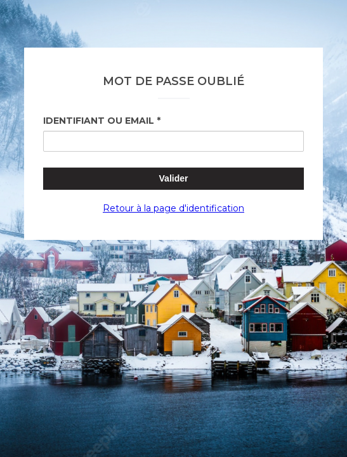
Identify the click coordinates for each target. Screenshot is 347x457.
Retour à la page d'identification (173, 208)
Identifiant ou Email (98, 120)
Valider (173, 178)
